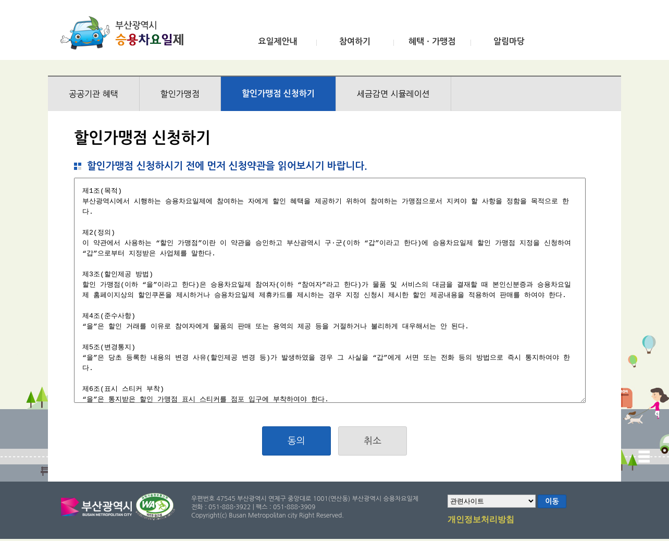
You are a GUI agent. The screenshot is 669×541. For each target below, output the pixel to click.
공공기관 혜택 (93, 94)
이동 (552, 501)
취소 (372, 441)
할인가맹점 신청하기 (278, 93)
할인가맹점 (180, 94)
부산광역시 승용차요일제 (125, 33)
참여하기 (354, 41)
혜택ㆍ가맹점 (431, 41)
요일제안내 (277, 41)
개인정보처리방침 (481, 520)
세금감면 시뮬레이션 (393, 94)
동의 (296, 441)
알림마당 (509, 41)
